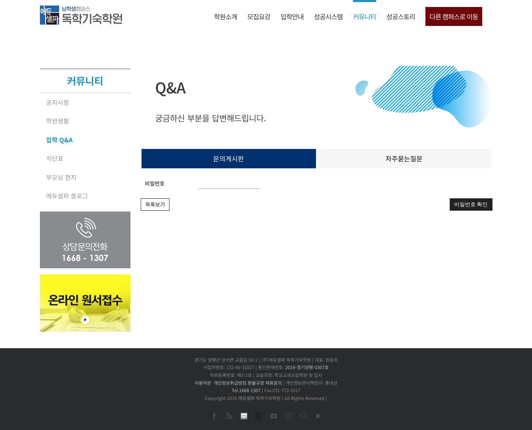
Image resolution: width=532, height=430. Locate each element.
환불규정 (256, 382)
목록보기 (155, 204)
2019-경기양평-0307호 (307, 367)
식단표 (54, 158)
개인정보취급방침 (230, 382)
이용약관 (203, 382)
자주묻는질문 (404, 158)
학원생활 (57, 120)
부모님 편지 (61, 177)
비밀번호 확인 (471, 204)
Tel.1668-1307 (246, 390)
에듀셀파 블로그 (67, 195)
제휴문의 (273, 382)
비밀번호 (155, 183)
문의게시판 (228, 158)
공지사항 (57, 102)
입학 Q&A (59, 139)
